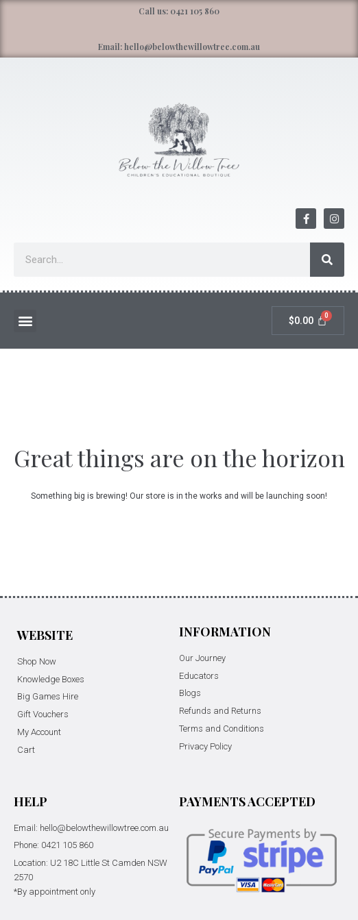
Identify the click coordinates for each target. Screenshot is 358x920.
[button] (25, 321)
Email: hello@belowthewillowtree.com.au (179, 46)
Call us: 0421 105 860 (179, 10)
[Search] (327, 260)
